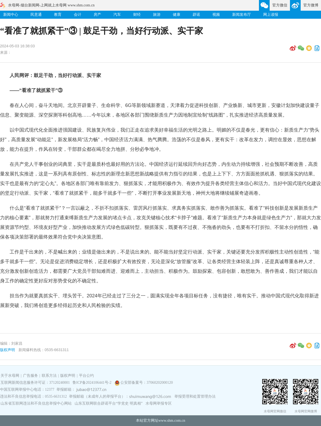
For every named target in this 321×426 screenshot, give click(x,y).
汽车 (117, 15)
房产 (97, 15)
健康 (176, 15)
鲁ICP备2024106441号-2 (92, 383)
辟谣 (196, 15)
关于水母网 (10, 376)
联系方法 (49, 376)
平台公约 (86, 376)
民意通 (36, 15)
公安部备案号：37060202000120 (146, 383)
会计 (77, 15)
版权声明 (7, 350)
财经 (137, 15)
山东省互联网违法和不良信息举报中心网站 (36, 403)
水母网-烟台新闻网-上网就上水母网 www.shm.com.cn (51, 5)
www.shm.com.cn (171, 421)
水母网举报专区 (159, 403)
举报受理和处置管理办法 (195, 396)
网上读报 (270, 15)
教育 (58, 15)
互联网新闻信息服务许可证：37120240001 (35, 383)
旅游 (156, 15)
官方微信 (279, 5)
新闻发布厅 (241, 15)
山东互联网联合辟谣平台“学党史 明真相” (109, 403)
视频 (216, 15)
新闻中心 (10, 15)
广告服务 (30, 376)
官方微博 (310, 5)
